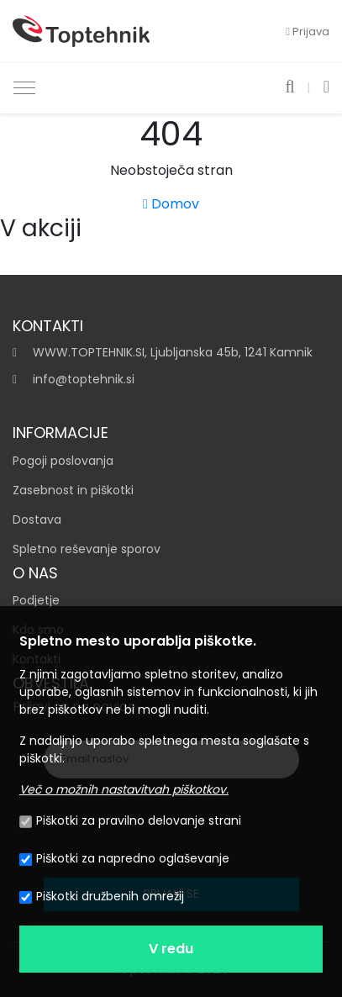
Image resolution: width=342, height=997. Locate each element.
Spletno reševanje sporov (86, 549)
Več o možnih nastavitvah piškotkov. (124, 789)
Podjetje (36, 600)
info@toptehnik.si (83, 379)
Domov (171, 204)
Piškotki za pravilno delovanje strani (130, 820)
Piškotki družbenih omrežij (101, 896)
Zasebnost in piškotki (73, 490)
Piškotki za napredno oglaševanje (124, 858)
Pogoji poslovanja (63, 460)
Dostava (37, 519)
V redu (171, 948)
